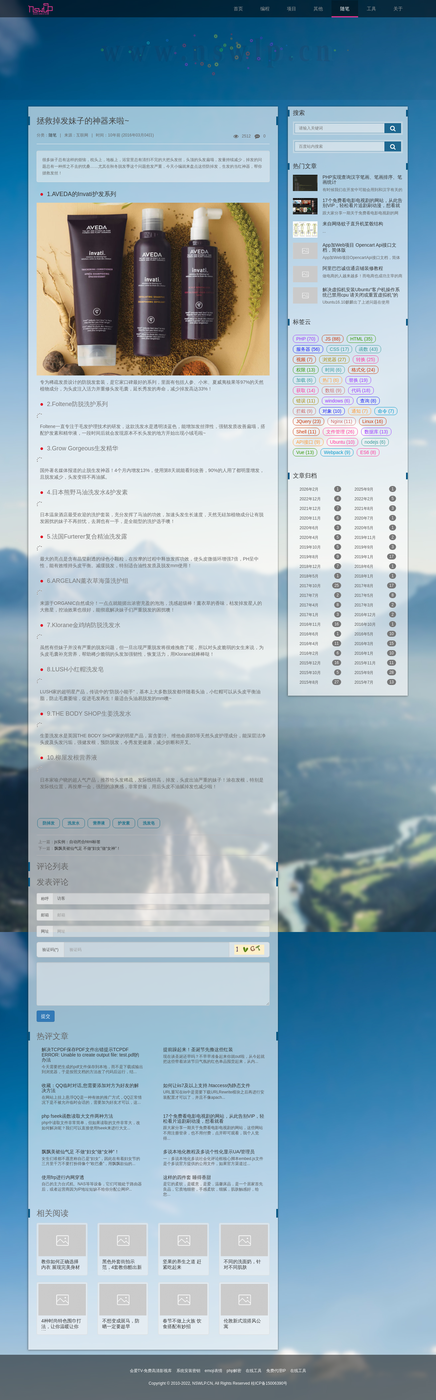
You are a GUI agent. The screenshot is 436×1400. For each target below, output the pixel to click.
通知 (359, 411)
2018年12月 (320, 566)
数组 (333, 390)
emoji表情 (213, 1370)
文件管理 (340, 431)
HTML (361, 339)
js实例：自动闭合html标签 (77, 841)
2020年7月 (375, 518)
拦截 (304, 411)
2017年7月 (320, 595)
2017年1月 (320, 614)
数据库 (376, 431)
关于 (398, 8)
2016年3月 (375, 643)
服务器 (308, 349)
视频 (304, 359)
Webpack (337, 452)
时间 (333, 369)
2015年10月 (320, 672)
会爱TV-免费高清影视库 (151, 1370)
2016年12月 (375, 614)
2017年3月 (375, 605)
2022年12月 (320, 499)
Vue (305, 452)
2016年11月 (320, 624)
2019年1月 (375, 557)
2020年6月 (320, 528)
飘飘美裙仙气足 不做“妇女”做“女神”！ (87, 848)
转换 (365, 359)
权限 (305, 369)
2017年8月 (375, 585)
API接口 (308, 442)
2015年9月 (375, 672)
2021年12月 (320, 508)
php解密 (234, 1370)
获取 (305, 390)
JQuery (308, 421)
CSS (339, 349)
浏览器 (334, 359)
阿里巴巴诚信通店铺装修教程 (353, 268)
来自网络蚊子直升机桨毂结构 (353, 223)
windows (337, 400)
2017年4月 (320, 605)
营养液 (99, 823)
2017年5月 (375, 595)
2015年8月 (320, 682)
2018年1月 (375, 576)
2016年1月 (375, 653)
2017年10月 (320, 585)
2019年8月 (320, 557)
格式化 (363, 369)
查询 (368, 400)
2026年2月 (320, 489)
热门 (331, 380)
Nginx (341, 421)
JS (332, 339)
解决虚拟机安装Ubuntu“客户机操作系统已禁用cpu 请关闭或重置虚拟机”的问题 (361, 295)
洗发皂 (149, 823)
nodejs (375, 442)
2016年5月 (375, 634)
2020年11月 (320, 518)
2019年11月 (375, 537)
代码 (360, 390)
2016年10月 (375, 624)
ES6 (368, 452)
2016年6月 (320, 634)
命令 (386, 411)
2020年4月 (320, 537)
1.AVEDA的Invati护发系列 (81, 194)
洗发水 (74, 823)
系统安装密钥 (188, 1370)
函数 (368, 349)
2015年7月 (375, 682)
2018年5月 (320, 576)
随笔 (344, 8)
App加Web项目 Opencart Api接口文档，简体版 (359, 247)
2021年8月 (375, 508)
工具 (371, 8)
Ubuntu (342, 442)
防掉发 (49, 823)
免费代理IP (276, 1370)
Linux (372, 421)
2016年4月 (320, 643)
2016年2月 (320, 653)
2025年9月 (375, 489)
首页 (238, 8)
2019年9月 (375, 547)
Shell (306, 431)
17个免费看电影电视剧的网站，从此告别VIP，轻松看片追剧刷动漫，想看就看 (362, 205)
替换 (358, 380)
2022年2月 (375, 499)
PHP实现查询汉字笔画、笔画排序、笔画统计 (362, 179)
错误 (305, 400)
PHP (305, 339)
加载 (304, 380)
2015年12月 (320, 663)
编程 (265, 8)
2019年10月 (320, 547)
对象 (332, 411)
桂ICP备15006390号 (269, 1383)
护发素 (124, 823)
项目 (291, 8)
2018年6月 (375, 566)
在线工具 (254, 1370)
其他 (318, 8)
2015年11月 (375, 663)
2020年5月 (375, 528)
